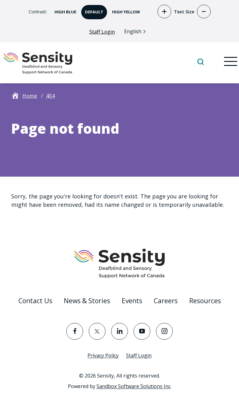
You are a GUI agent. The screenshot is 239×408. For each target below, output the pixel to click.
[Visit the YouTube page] (142, 331)
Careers (166, 300)
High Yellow (124, 10)
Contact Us (35, 300)
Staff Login (102, 31)
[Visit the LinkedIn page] (119, 331)
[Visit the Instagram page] (164, 331)
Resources (205, 300)
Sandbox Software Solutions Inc (133, 386)
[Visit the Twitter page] (97, 331)
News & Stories (87, 300)
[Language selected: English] (136, 31)
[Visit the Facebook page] (74, 331)
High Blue (63, 10)
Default (92, 10)
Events (132, 300)
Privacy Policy (103, 355)
